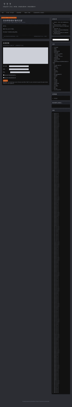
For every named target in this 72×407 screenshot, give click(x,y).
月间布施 (55, 75)
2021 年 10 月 (56, 172)
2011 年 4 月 (56, 329)
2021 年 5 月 (56, 177)
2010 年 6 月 (56, 342)
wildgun (7, 17)
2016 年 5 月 (56, 251)
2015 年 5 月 (56, 266)
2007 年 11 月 (56, 382)
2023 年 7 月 (56, 145)
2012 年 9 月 (56, 307)
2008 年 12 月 (56, 365)
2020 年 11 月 (56, 185)
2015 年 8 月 (56, 262)
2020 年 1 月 (56, 195)
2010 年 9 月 (56, 338)
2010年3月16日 (13, 17)
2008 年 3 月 (56, 377)
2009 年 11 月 (56, 351)
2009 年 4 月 (56, 360)
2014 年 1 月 (56, 287)
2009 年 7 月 (56, 356)
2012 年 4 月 (56, 314)
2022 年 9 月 (56, 158)
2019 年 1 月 (56, 211)
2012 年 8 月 (56, 308)
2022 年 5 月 (56, 163)
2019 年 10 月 (56, 199)
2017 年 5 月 (56, 235)
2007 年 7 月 (56, 387)
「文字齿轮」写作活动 (58, 56)
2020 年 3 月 (56, 193)
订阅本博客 (18, 12)
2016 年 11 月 (56, 243)
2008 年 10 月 (56, 368)
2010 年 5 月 (56, 343)
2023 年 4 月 (56, 149)
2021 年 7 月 (56, 175)
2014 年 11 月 (56, 274)
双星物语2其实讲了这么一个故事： (40, 36)
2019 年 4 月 (56, 207)
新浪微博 (16, 22)
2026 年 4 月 (56, 113)
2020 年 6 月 (56, 189)
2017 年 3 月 (56, 238)
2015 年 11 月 (56, 258)
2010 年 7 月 (56, 341)
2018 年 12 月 (56, 212)
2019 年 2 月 (56, 209)
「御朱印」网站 (27, 12)
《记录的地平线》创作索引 (38, 12)
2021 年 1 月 (56, 182)
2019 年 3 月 (56, 208)
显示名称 (5, 66)
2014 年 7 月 (56, 279)
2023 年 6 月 (56, 146)
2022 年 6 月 (56, 162)
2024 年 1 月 (56, 137)
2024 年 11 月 (56, 125)
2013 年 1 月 (56, 302)
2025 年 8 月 (56, 117)
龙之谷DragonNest (57, 89)
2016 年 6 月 (56, 249)
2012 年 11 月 (56, 305)
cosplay (55, 49)
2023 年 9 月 (56, 143)
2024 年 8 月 (56, 129)
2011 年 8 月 (56, 324)
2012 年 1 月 (56, 317)
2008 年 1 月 (56, 379)
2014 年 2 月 (56, 285)
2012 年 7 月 (56, 310)
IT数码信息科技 (57, 51)
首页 (3, 12)
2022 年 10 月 (56, 157)
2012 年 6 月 (56, 311)
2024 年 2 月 (56, 136)
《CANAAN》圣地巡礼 (58, 53)
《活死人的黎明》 (57, 55)
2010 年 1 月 (56, 348)
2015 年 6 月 (56, 265)
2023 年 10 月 (56, 141)
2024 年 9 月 (56, 127)
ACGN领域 (56, 47)
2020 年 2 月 (56, 194)
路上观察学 (56, 85)
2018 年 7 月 (56, 217)
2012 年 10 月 (56, 306)
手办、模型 (56, 67)
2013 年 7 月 (56, 294)
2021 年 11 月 (56, 171)
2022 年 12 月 (56, 154)
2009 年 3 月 (56, 361)
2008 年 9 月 (56, 369)
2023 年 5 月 (56, 148)
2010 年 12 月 (56, 334)
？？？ (7, 4)
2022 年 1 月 (56, 168)
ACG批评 (55, 98)
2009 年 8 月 (56, 355)
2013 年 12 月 (56, 288)
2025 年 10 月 (56, 116)
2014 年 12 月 (56, 272)
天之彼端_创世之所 (57, 65)
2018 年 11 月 (56, 213)
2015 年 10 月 (56, 260)
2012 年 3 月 (56, 315)
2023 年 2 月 (56, 152)
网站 (4, 72)
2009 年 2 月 (56, 362)
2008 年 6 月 (56, 373)
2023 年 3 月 (56, 150)
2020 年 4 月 (56, 191)
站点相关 (9, 22)
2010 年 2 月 (56, 347)
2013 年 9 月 (56, 292)
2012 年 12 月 (56, 303)
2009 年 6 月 (56, 357)
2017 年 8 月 (56, 231)
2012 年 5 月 (56, 312)
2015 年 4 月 (56, 267)
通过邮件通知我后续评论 (10, 75)
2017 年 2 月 (56, 239)
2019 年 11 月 (56, 198)
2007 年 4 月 (56, 391)
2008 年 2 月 (56, 378)
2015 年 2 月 (56, 270)
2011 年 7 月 (56, 325)
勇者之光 (55, 60)
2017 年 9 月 (56, 230)
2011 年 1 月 (56, 333)
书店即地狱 (56, 57)
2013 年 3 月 (56, 299)
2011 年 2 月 (56, 332)
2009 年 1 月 (56, 364)
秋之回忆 (55, 79)
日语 (55, 73)
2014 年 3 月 (56, 284)
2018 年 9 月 (56, 216)
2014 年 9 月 (56, 276)
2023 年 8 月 (56, 144)
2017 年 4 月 (56, 236)
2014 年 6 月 (56, 280)
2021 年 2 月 (56, 181)
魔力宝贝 (55, 88)
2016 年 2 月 (56, 254)
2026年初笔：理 (57, 28)
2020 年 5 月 (56, 190)
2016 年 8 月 (56, 247)
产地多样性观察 (57, 58)
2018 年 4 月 (56, 221)
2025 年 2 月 (56, 121)
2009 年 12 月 (56, 350)
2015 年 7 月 (56, 263)
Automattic (47, 401)
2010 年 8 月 (56, 339)
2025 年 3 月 (56, 120)
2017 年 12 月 (56, 226)
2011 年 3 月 (56, 330)
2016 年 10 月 (56, 244)
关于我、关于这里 (10, 12)
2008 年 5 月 (56, 374)
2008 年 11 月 (56, 366)
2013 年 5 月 (56, 297)
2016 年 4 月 (56, 252)
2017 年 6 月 (56, 234)
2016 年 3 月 (56, 253)
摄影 (55, 69)
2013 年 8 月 (56, 293)
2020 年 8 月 (56, 188)
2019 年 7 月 (56, 203)
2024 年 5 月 (56, 132)
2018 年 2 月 (56, 224)
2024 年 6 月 (56, 131)
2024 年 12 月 (56, 123)
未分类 (55, 76)
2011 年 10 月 (56, 321)
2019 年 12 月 (56, 197)
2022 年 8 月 (56, 159)
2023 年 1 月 (56, 153)
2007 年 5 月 (56, 389)
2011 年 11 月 (56, 320)
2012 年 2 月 (56, 316)
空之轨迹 (55, 80)
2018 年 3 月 (56, 222)
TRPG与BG (56, 52)
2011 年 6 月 (56, 326)
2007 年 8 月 (56, 386)
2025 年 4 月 (56, 118)
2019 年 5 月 (56, 206)
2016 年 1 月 (56, 256)
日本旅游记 (56, 71)
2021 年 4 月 (56, 179)
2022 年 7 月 (56, 161)
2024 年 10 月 (56, 126)
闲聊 (55, 87)
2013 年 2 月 (56, 301)
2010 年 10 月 (56, 337)
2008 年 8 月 (56, 370)
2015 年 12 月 (56, 257)
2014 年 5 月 (56, 281)
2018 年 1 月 (56, 225)
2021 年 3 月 (56, 180)
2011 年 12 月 (56, 319)
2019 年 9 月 (56, 200)
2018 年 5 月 (56, 220)
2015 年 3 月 (56, 269)
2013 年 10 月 (56, 290)
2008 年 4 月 (56, 375)
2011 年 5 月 (56, 328)
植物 (55, 78)
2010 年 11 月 (56, 335)
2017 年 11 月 (56, 227)
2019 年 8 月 (56, 202)
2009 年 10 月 (56, 352)
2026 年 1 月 (56, 114)
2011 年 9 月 (56, 323)
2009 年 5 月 (56, 359)
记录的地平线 (56, 83)
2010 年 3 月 (56, 346)
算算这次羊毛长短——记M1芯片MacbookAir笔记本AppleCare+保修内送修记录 (61, 26)
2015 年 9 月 (56, 261)
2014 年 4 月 (56, 283)
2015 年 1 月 (56, 271)
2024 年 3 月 (56, 135)
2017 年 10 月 (56, 229)
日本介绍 (55, 70)
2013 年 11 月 (56, 289)
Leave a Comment (21, 22)
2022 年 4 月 (56, 164)
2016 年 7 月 (56, 248)
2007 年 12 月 (56, 380)
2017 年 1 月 (56, 240)
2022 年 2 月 (56, 167)
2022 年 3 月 (56, 166)
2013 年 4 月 (56, 298)
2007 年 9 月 (56, 384)
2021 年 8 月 (56, 173)
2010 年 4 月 (56, 344)
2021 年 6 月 (56, 176)
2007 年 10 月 (56, 383)
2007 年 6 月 (56, 388)
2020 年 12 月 (56, 184)
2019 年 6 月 (56, 204)
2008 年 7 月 (56, 371)
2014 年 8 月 (56, 278)
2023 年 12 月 (56, 139)
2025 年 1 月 (56, 122)
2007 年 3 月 (56, 392)
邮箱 (4, 69)
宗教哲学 (55, 66)
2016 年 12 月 (56, 242)
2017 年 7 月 (56, 233)
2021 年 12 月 (56, 170)
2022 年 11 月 (56, 155)
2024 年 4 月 (56, 134)
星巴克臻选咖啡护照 (58, 74)
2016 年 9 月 (56, 245)
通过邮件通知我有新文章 (10, 77)
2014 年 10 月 (56, 275)
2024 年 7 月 (56, 130)
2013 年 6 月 (56, 296)
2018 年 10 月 (56, 215)
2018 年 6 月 (56, 218)
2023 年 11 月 (56, 140)
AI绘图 (55, 48)
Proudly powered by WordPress (29, 401)
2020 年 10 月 (56, 186)
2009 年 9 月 (56, 353)
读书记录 (55, 84)
